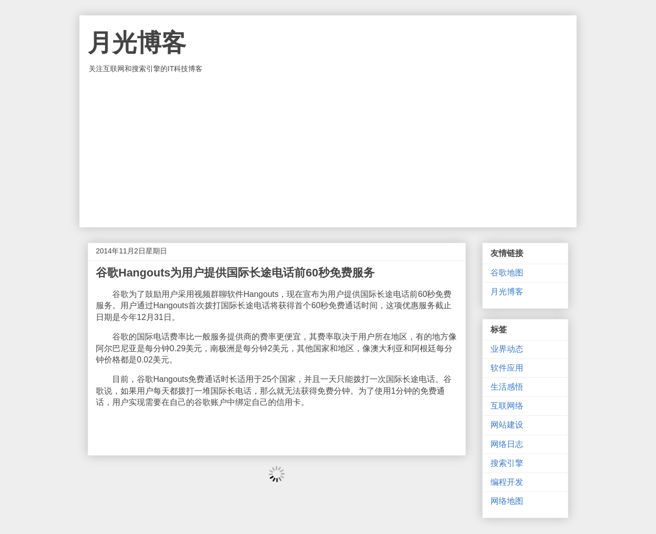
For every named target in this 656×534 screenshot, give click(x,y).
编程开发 (506, 482)
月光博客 (137, 42)
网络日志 (506, 444)
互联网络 (506, 405)
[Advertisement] (328, 150)
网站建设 (506, 424)
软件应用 (506, 368)
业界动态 (506, 349)
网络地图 (506, 501)
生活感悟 (506, 386)
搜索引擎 (506, 463)
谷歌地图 (506, 272)
